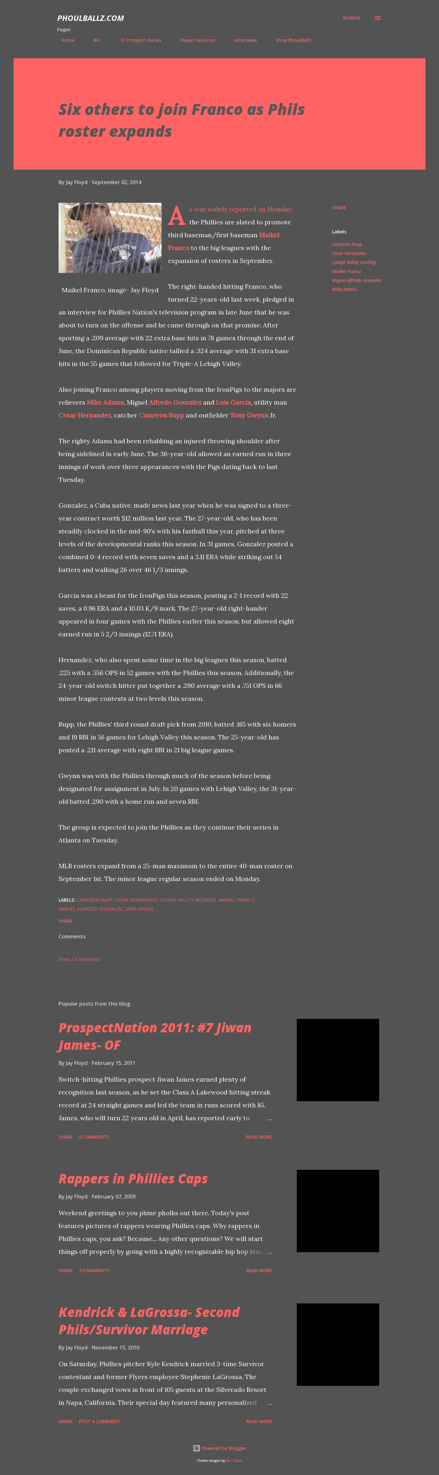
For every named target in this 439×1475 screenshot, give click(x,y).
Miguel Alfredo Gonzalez (356, 280)
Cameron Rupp (161, 415)
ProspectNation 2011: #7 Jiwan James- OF (155, 1036)
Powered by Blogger (219, 1448)
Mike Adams (105, 402)
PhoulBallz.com (90, 18)
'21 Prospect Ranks (136, 40)
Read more (259, 1137)
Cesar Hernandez (85, 415)
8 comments (94, 1137)
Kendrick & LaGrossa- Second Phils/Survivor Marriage (149, 1320)
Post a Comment (79, 959)
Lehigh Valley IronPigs (354, 262)
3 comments (94, 1270)
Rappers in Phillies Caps (133, 1178)
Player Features (193, 40)
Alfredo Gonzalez (175, 402)
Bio (93, 40)
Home (63, 40)
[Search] (351, 18)
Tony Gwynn (249, 415)
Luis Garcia (233, 402)
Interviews (241, 40)
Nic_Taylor (234, 1461)
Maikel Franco (346, 271)
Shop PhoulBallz (290, 40)
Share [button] (339, 207)
